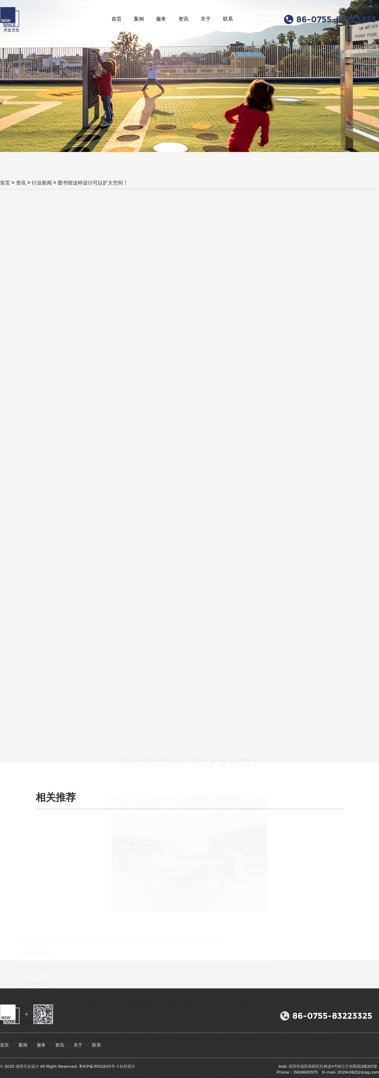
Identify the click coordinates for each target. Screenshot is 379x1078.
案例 (139, 19)
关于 (206, 19)
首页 (116, 19)
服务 (161, 19)
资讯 (183, 19)
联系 (228, 19)
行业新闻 (42, 183)
